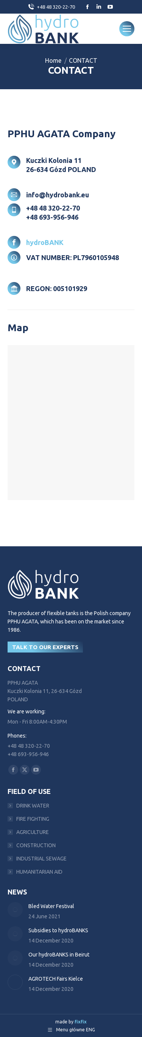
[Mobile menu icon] (126, 28)
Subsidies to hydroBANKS (58, 930)
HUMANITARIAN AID (39, 872)
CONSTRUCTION (36, 845)
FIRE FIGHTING (32, 819)
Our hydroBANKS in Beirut (58, 955)
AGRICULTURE (32, 832)
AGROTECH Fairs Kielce (55, 979)
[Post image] (15, 909)
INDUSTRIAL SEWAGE (41, 859)
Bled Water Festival (51, 906)
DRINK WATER (32, 806)
